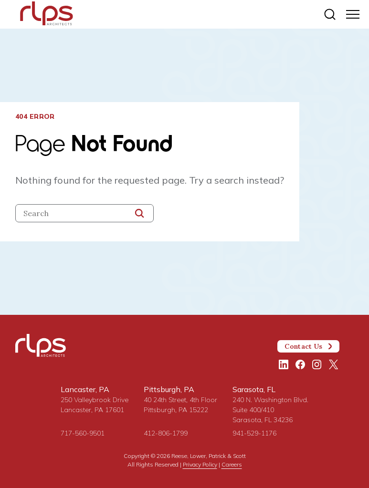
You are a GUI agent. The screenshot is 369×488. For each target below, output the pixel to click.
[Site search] (330, 14)
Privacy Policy (200, 464)
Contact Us (308, 346)
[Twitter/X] (333, 364)
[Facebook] (300, 364)
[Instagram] (317, 364)
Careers (231, 464)
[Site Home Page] (47, 15)
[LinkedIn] (283, 364)
